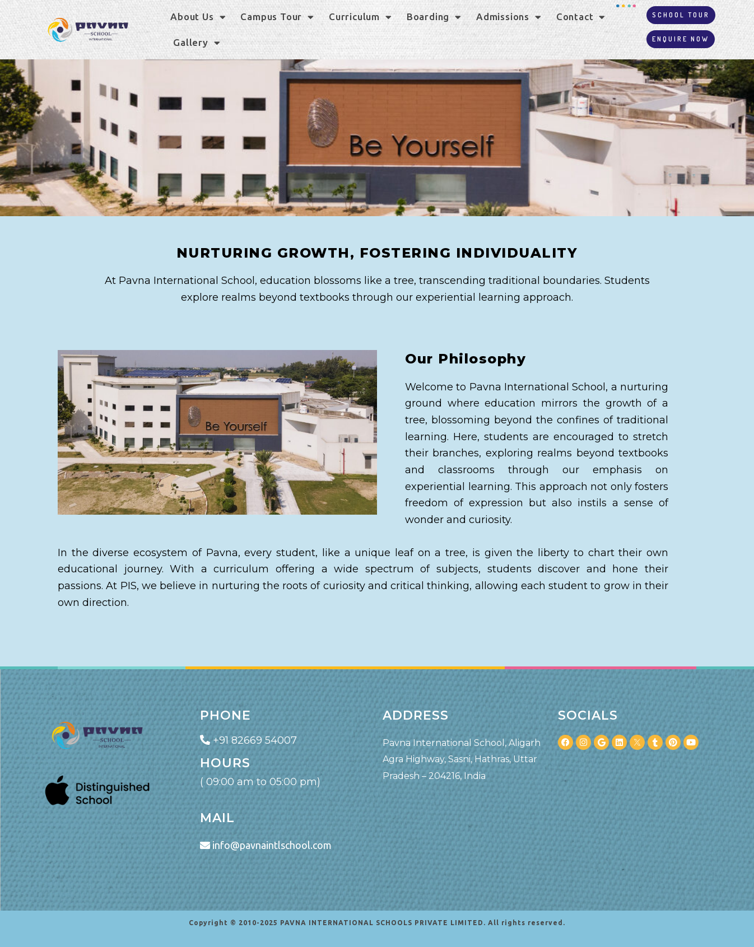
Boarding (434, 17)
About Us (198, 17)
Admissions (509, 17)
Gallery (196, 42)
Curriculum (360, 17)
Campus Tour (277, 17)
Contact (581, 17)
